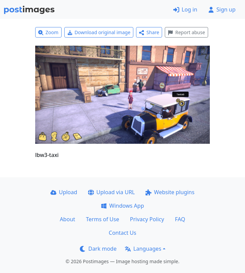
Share (149, 32)
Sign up (222, 9)
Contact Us (122, 232)
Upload (63, 192)
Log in (185, 9)
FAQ (180, 219)
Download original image (99, 32)
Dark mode (98, 248)
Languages (143, 248)
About (67, 219)
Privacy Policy (147, 219)
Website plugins (170, 192)
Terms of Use (102, 219)
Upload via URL (111, 192)
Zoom (48, 32)
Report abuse (186, 32)
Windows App (122, 205)
